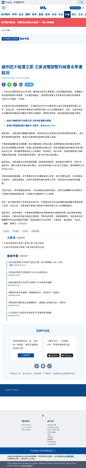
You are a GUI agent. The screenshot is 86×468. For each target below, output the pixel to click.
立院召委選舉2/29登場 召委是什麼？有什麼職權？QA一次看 (35, 262)
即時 (14, 14)
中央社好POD (51, 444)
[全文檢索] (83, 8)
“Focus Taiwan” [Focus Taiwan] (26, 466)
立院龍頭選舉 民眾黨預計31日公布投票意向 (28, 272)
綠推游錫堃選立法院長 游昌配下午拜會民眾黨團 (30, 282)
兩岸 (34, 14)
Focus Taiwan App (53, 430)
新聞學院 (50, 439)
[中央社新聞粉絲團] (43, 416)
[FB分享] (4, 85)
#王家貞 (25, 231)
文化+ (49, 434)
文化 (80, 14)
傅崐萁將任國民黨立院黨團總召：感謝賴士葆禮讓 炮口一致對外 (37, 302)
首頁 (3, 30)
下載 (81, 2)
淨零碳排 (50, 437)
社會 (67, 14)
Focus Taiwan (26, 425)
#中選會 (16, 231)
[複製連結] (15, 85)
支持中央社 (75, 8)
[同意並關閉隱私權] (84, 456)
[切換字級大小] (21, 85)
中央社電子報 (51, 442)
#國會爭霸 (35, 231)
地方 (74, 14)
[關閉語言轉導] (84, 463)
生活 (60, 14)
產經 (41, 14)
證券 (47, 14)
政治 (21, 14)
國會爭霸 (12, 255)
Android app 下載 (53, 427)
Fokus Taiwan (26, 430)
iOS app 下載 (51, 425)
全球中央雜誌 (51, 432)
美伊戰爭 (5, 14)
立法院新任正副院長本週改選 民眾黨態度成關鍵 (30, 313)
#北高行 (6, 231)
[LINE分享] (9, 85)
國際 (27, 14)
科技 (54, 14)
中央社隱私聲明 (68, 456)
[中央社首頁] (43, 8)
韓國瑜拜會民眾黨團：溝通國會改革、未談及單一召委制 (33, 292)
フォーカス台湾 (27, 427)
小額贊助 (26, 355)
